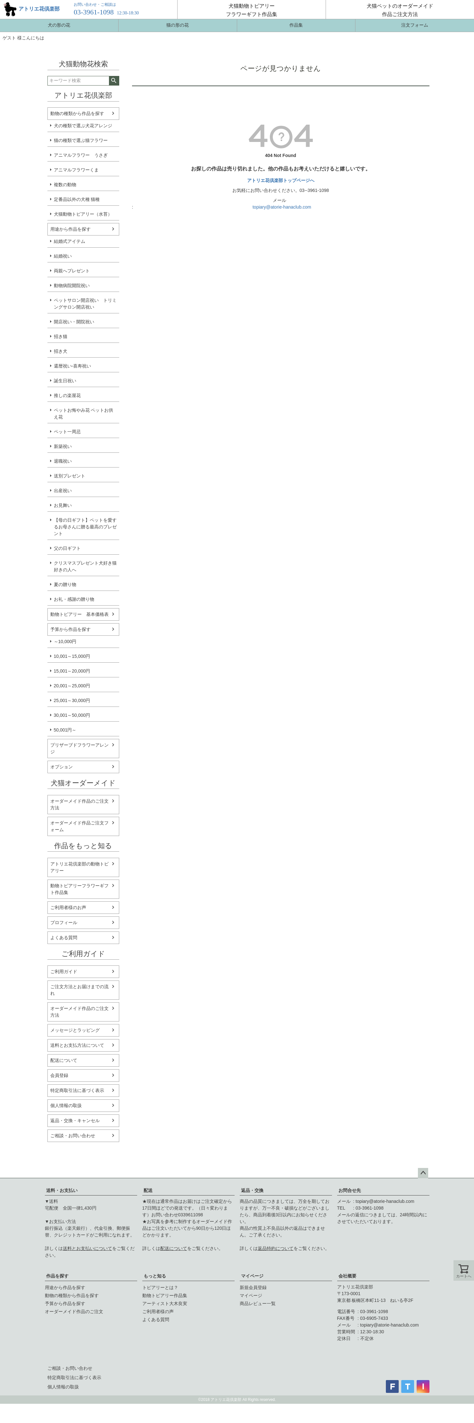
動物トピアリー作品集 (164, 1295)
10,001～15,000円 (72, 656)
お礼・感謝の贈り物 (74, 599)
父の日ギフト (67, 548)
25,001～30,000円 (72, 700)
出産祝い (63, 490)
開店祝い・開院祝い (74, 321)
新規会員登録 (253, 1287)
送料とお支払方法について (77, 1045)
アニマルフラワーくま (76, 169)
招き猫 (60, 336)
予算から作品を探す (70, 629)
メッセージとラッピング (75, 1030)
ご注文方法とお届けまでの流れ (79, 990)
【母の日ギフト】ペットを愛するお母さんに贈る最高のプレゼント (85, 526)
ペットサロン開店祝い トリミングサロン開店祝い (85, 304)
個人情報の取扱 (66, 1105)
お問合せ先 (349, 1190)
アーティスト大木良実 (164, 1303)
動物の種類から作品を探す (77, 113)
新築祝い (63, 446)
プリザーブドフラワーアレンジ (79, 748)
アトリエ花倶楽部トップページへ (280, 180)
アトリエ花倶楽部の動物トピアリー (79, 867)
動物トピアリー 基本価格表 (79, 614)
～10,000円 (65, 641)
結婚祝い (63, 256)
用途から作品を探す (70, 229)
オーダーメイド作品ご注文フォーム (79, 826)
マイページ (252, 1275)
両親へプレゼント (72, 270)
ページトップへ (423, 1173)
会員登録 (59, 1075)
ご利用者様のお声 (68, 907)
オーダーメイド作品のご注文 (74, 1311)
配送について (63, 1060)
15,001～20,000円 (72, 671)
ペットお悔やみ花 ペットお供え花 (83, 413)
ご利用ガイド (63, 971)
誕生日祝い (65, 380)
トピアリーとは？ (160, 1287)
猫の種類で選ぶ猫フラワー (81, 140)
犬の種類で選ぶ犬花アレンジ (83, 125)
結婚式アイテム (69, 241)
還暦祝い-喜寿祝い (72, 365)
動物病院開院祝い (72, 285)
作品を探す (57, 1275)
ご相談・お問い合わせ (72, 1135)
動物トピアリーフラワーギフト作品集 (79, 889)
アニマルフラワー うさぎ (81, 155)
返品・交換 (252, 1190)
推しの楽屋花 (67, 395)
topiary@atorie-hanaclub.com (282, 207)
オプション (61, 766)
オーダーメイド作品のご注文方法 (79, 804)
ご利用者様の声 (158, 1311)
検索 (114, 80)
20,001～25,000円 (72, 685)
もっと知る (155, 1275)
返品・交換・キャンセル (75, 1120)
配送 (148, 1190)
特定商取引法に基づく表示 (77, 1090)
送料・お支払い (62, 1190)
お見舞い (63, 505)
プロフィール (63, 922)
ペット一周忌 (67, 431)
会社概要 (347, 1275)
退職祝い (63, 461)
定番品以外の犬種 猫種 (77, 199)
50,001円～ (65, 729)
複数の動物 (65, 184)
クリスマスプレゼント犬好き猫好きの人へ (85, 566)
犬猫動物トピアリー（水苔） (83, 214)
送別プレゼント (69, 475)
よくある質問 (63, 937)
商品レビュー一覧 (258, 1303)
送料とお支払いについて (87, 1248)
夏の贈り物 (65, 584)
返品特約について (276, 1248)
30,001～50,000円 (72, 715)
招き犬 (60, 351)
